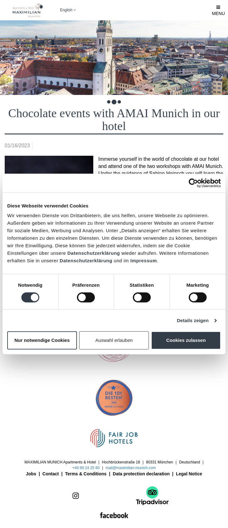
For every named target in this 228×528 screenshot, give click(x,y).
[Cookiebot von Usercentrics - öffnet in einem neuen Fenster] (193, 183)
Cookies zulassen (186, 340)
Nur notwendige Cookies (42, 340)
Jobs (31, 473)
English (68, 10)
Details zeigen (193, 320)
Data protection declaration (141, 473)
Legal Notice (189, 473)
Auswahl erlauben (114, 340)
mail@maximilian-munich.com (131, 468)
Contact (50, 473)
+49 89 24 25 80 (86, 468)
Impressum (143, 260)
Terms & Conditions (85, 473)
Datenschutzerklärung (93, 253)
